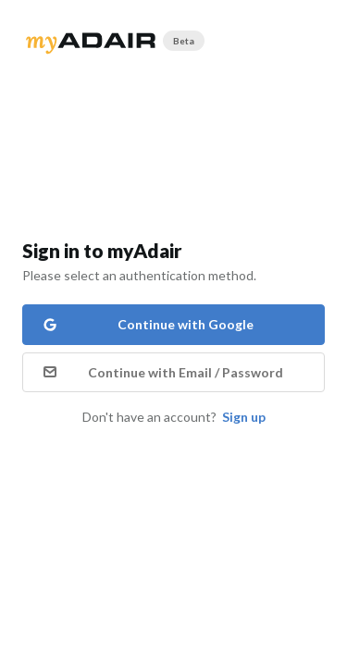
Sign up (244, 417)
